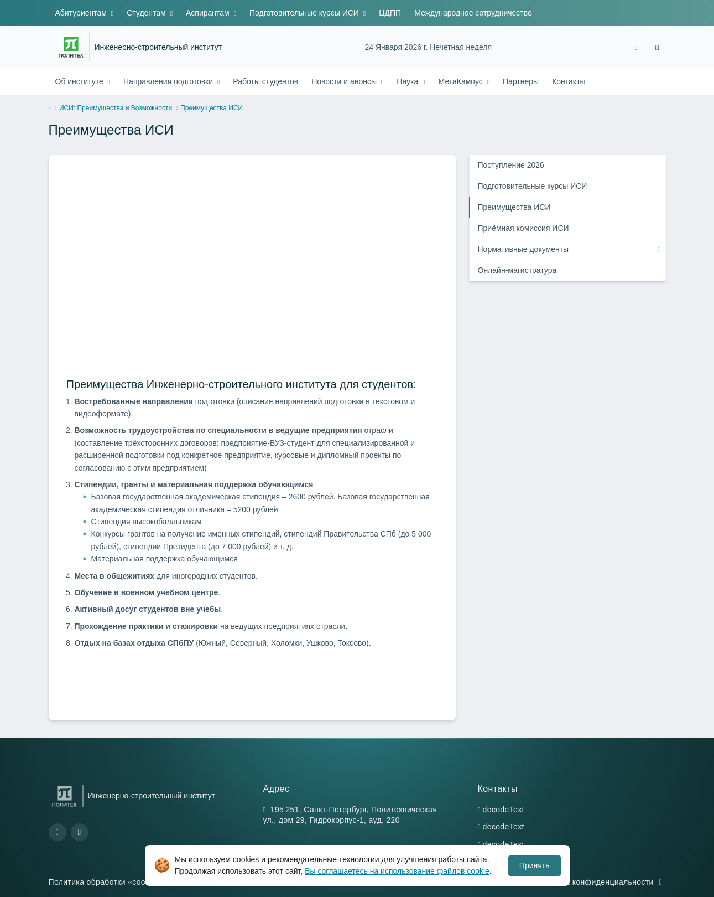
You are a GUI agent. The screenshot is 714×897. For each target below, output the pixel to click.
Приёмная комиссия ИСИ (523, 228)
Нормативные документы (523, 249)
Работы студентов (265, 81)
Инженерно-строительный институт (158, 47)
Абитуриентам (82, 12)
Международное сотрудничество (473, 12)
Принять (534, 865)
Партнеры (521, 81)
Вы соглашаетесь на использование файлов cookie (397, 871)
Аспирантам (209, 12)
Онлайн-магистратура (517, 270)
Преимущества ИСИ (514, 207)
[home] (50, 108)
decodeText (503, 809)
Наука (408, 81)
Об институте (80, 81)
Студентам (147, 12)
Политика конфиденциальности (600, 882)
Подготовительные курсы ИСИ (305, 12)
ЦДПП (390, 12)
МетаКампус (462, 81)
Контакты (568, 81)
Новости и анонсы (345, 81)
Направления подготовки (169, 81)
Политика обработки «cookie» (111, 882)
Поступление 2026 (511, 165)
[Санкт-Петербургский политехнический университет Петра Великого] (71, 47)
